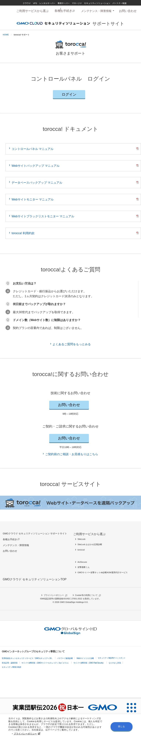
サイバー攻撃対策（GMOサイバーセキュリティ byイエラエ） (45, 663)
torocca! (81, 550)
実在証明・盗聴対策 (10, 663)
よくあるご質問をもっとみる (72, 344)
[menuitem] (32, 10)
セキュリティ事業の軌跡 (11, 667)
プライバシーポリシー (27, 734)
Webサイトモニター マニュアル (33, 199)
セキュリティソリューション (97, 3)
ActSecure (82, 562)
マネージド (77, 3)
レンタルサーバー (47, 3)
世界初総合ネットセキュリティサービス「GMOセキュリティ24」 (27, 658)
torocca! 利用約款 (23, 233)
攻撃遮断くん (83, 567)
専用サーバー (64, 3)
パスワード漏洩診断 (65, 658)
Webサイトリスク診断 (85, 658)
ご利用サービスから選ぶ (32, 10)
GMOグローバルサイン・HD (75, 9)
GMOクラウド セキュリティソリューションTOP (34, 579)
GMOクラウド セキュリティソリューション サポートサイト (35, 533)
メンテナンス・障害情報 (96, 10)
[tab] (97, 10)
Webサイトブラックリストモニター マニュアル (43, 216)
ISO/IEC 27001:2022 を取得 (76, 599)
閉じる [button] (121, 727)
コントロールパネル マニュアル (32, 148)
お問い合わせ (128, 10)
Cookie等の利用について (86, 595)
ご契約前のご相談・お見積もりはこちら (71, 454)
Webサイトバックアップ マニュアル (35, 165)
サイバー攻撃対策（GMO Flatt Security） (89, 663)
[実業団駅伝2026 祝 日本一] (61, 707)
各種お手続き (10, 539)
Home (6, 35)
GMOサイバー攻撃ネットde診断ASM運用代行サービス (102, 572)
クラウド (27, 3)
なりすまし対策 (115, 663)
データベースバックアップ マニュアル (37, 182)
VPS (35, 3)
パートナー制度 (119, 3)
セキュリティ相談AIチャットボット (112, 658)
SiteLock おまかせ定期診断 (89, 544)
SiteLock (81, 539)
